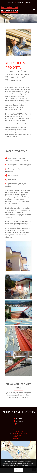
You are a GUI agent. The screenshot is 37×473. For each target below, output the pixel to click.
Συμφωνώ (18, 470)
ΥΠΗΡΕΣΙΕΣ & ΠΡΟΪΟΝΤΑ (20, 433)
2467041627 (10, 2)
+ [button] (3, 443)
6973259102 (20, 2)
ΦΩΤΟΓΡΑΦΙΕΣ (17, 435)
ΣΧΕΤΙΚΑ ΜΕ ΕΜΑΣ (18, 431)
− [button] (3, 446)
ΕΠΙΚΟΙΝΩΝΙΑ (16, 438)
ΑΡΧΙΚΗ (15, 430)
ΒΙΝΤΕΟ (15, 437)
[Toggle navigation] (34, 9)
